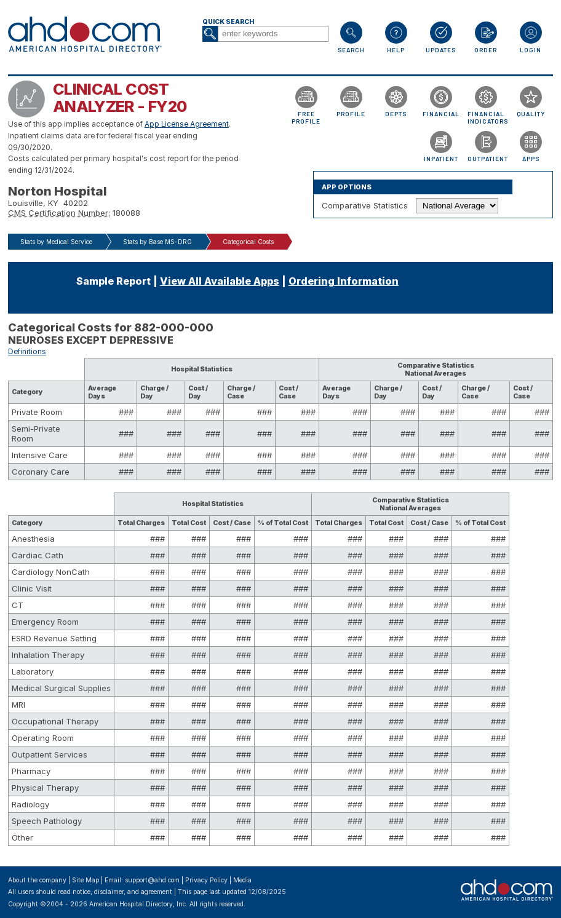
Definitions (27, 351)
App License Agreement (187, 124)
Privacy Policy (206, 880)
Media (242, 880)
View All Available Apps (219, 281)
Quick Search (228, 22)
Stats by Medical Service (56, 241)
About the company (37, 880)
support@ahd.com (152, 880)
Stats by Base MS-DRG (157, 241)
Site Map (85, 880)
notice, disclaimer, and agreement (122, 892)
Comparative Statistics (365, 205)
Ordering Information (343, 281)
